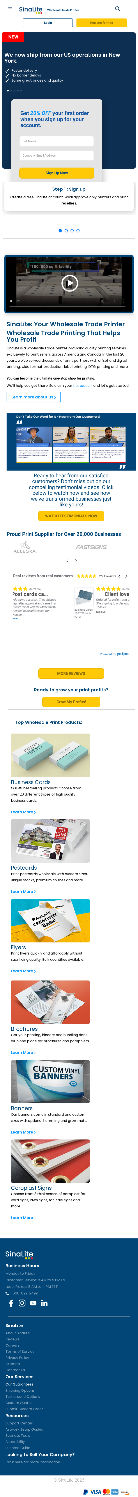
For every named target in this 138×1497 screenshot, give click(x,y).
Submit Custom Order (24, 1408)
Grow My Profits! (71, 701)
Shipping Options (20, 1390)
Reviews (12, 1339)
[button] (119, 576)
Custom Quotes (18, 1402)
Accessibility (15, 1442)
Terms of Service (20, 1351)
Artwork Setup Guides (24, 1429)
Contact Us (15, 1370)
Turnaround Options (22, 1396)
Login (48, 22)
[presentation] (67, 560)
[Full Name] (56, 141)
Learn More (23, 812)
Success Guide (17, 1447)
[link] (42, 597)
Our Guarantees (19, 1384)
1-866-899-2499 (21, 1293)
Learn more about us (33, 397)
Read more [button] (62, 618)
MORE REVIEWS (71, 673)
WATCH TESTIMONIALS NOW (71, 516)
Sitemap (12, 1363)
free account (82, 385)
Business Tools (17, 1435)
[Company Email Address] (56, 155)
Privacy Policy (17, 1357)
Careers (12, 1345)
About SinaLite (17, 1333)
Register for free (101, 22)
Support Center (19, 1423)
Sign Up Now (57, 173)
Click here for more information (32, 1462)
